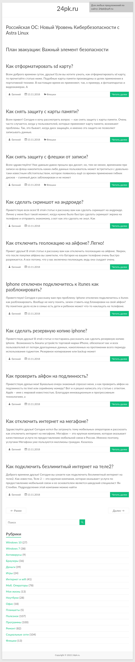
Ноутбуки (12, 597)
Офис (9, 603)
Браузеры (12, 560)
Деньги (10, 567)
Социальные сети (17, 634)
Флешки (51, 94)
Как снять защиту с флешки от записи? (47, 156)
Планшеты (13, 609)
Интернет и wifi (16, 579)
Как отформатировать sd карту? (39, 66)
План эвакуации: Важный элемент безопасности (57, 49)
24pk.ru (67, 8)
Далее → (118, 510)
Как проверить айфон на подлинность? (47, 376)
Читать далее (119, 94)
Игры (9, 573)
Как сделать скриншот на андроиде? (44, 202)
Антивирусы (14, 554)
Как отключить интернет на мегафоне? (47, 421)
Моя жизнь (13, 591)
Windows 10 (14, 542)
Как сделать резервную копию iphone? (46, 330)
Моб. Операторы (17, 585)
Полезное (12, 616)
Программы (13, 622)
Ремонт (11, 628)
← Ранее (16, 510)
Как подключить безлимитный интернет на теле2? (60, 466)
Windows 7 (13, 548)
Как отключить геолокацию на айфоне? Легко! (55, 243)
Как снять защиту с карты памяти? (42, 111)
